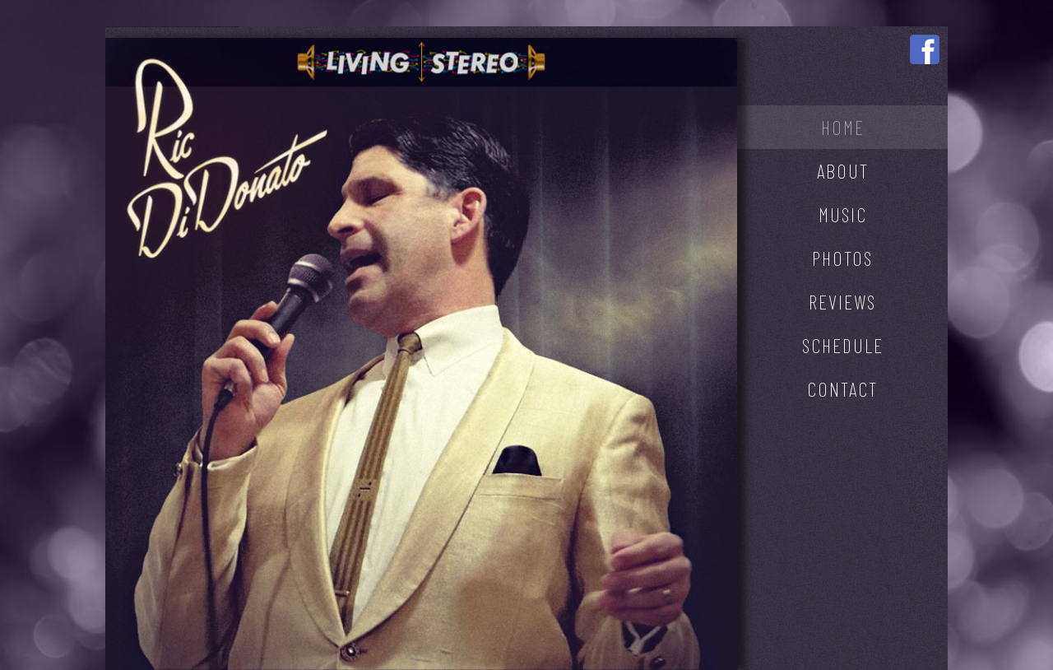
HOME (843, 127)
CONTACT (842, 389)
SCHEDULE (843, 345)
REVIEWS (842, 302)
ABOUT (843, 171)
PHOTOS (842, 258)
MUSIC (843, 214)
